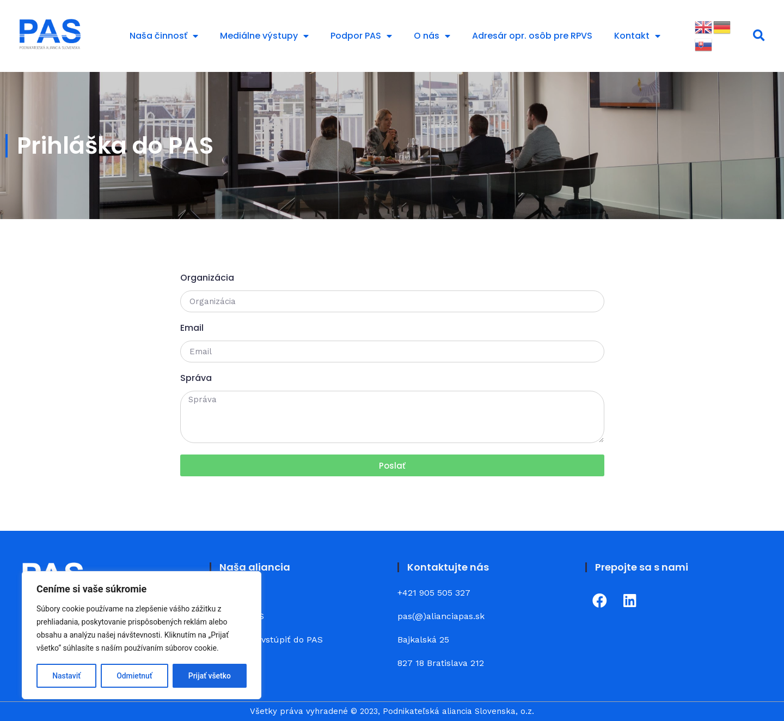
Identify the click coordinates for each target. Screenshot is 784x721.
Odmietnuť (134, 675)
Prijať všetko (209, 675)
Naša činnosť (164, 36)
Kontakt (637, 36)
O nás (432, 36)
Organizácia (207, 279)
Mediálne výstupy (264, 36)
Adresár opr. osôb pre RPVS (532, 35)
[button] (758, 36)
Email (192, 329)
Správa (196, 379)
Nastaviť (66, 675)
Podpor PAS (361, 36)
